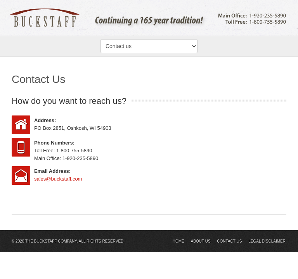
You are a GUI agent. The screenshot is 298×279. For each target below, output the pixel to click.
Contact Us (229, 241)
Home (178, 241)
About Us (201, 241)
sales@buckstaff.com (58, 179)
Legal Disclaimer (267, 241)
